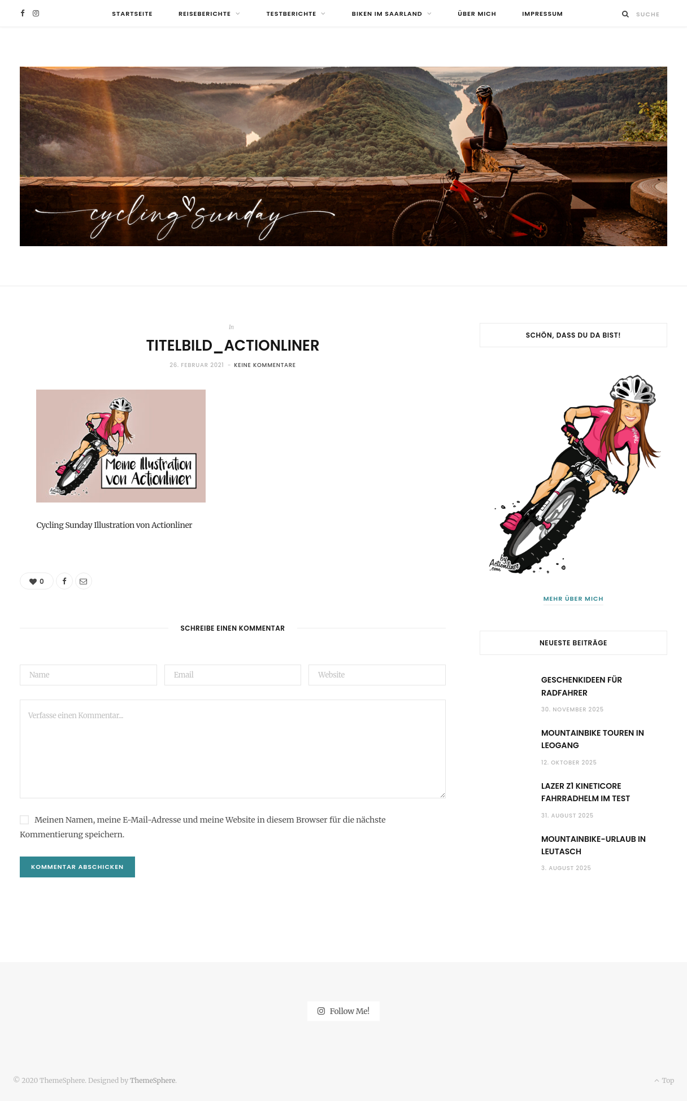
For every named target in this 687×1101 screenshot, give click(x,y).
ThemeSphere (152, 1080)
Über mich (477, 13)
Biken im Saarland (387, 13)
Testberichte (292, 13)
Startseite (132, 13)
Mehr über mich (573, 598)
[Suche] (625, 14)
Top (664, 1080)
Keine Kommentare (265, 365)
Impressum (542, 13)
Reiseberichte (205, 13)
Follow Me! (343, 1011)
